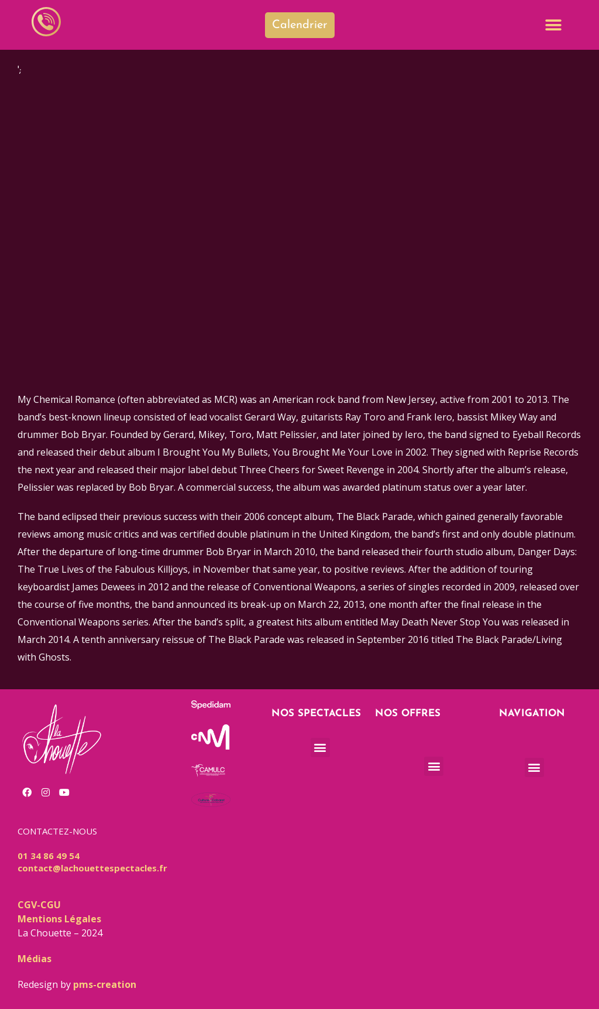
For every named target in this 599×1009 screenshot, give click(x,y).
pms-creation (104, 984)
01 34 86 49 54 (49, 855)
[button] (553, 25)
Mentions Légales (59, 918)
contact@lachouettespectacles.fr (92, 868)
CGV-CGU (39, 904)
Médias (34, 958)
